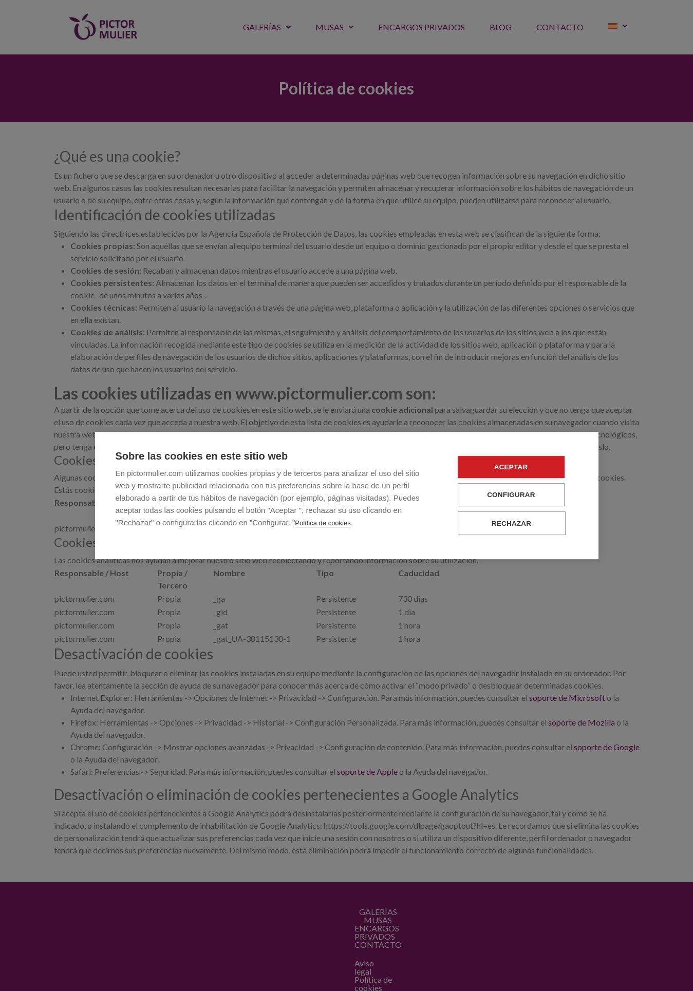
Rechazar (516, 523)
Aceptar (516, 467)
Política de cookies (322, 523)
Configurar (516, 495)
